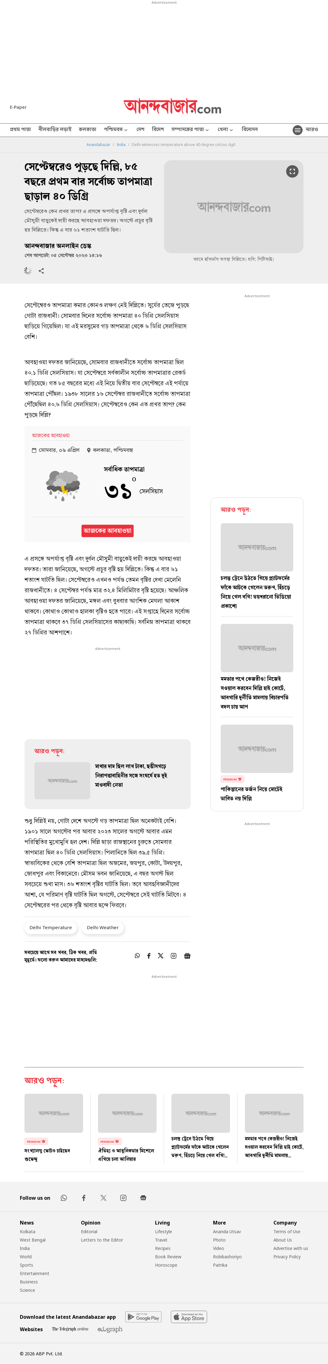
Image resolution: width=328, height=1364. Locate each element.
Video (218, 1248)
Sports (26, 1265)
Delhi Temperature (50, 927)
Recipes (163, 1248)
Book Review (168, 1257)
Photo (219, 1240)
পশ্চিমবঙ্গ (116, 130)
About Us (282, 1240)
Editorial (89, 1231)
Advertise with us (290, 1248)
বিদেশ (158, 130)
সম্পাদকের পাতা (190, 130)
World (26, 1257)
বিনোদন (250, 130)
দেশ (140, 130)
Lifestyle (163, 1231)
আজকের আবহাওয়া (107, 531)
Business (29, 1282)
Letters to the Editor (102, 1240)
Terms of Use (286, 1231)
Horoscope (166, 1265)
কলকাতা (87, 130)
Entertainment (34, 1273)
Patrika (220, 1265)
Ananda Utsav (227, 1231)
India (121, 145)
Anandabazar (98, 145)
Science (27, 1290)
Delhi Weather (103, 927)
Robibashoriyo (227, 1257)
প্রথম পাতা (20, 130)
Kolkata (27, 1231)
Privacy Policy (287, 1257)
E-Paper (18, 107)
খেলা (226, 130)
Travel (161, 1240)
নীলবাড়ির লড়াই (54, 130)
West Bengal (33, 1240)
